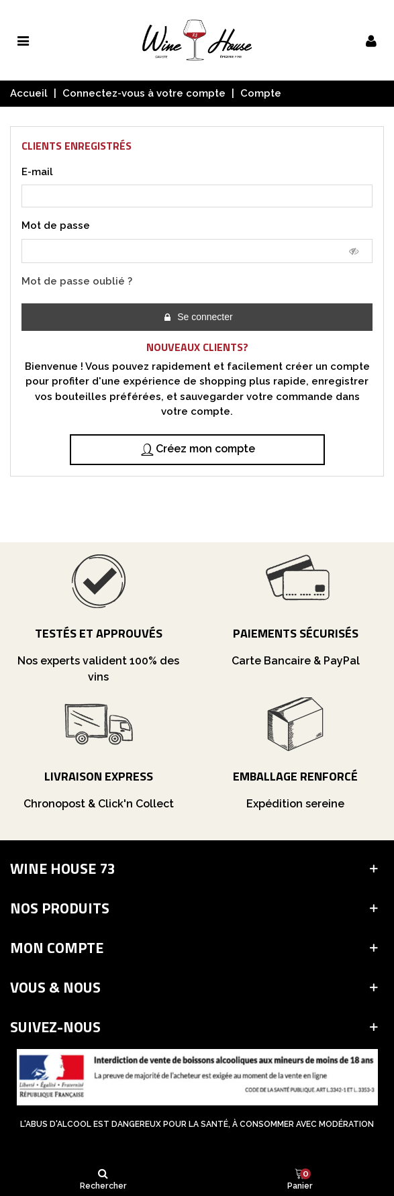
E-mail (37, 172)
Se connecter (197, 317)
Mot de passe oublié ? (76, 281)
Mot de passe (55, 225)
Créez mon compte (198, 449)
